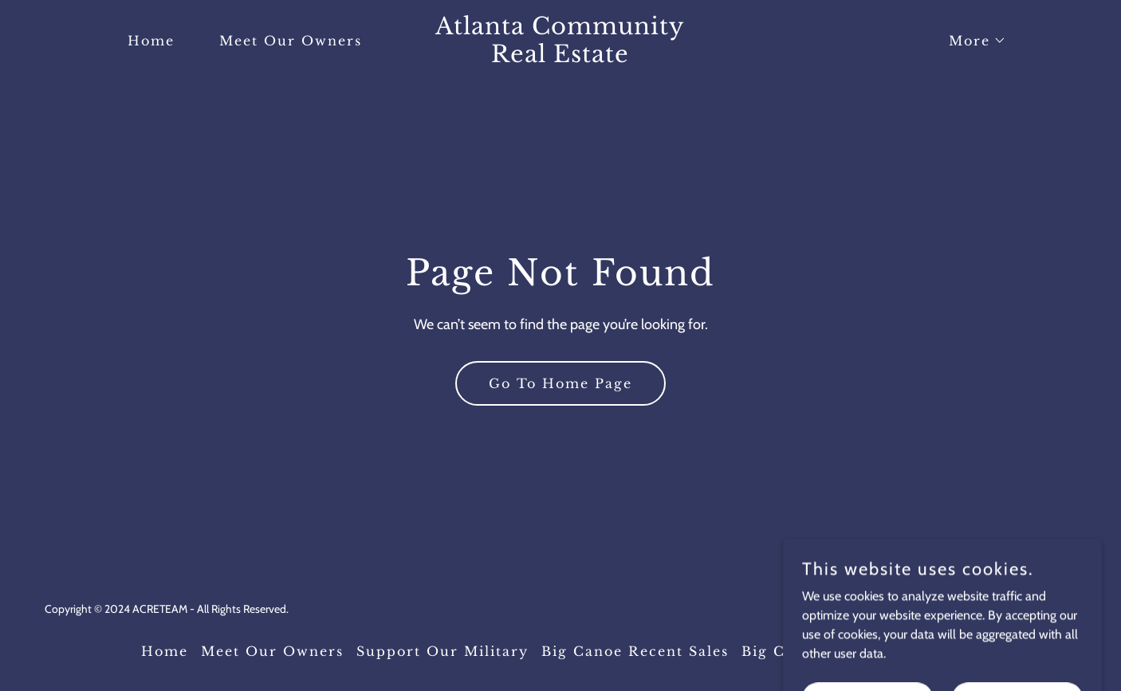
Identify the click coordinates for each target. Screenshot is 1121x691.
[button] (971, 40)
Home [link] (151, 41)
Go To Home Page (560, 383)
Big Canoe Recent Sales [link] (635, 651)
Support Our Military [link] (442, 651)
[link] (561, 57)
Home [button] (164, 651)
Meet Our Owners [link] (290, 41)
